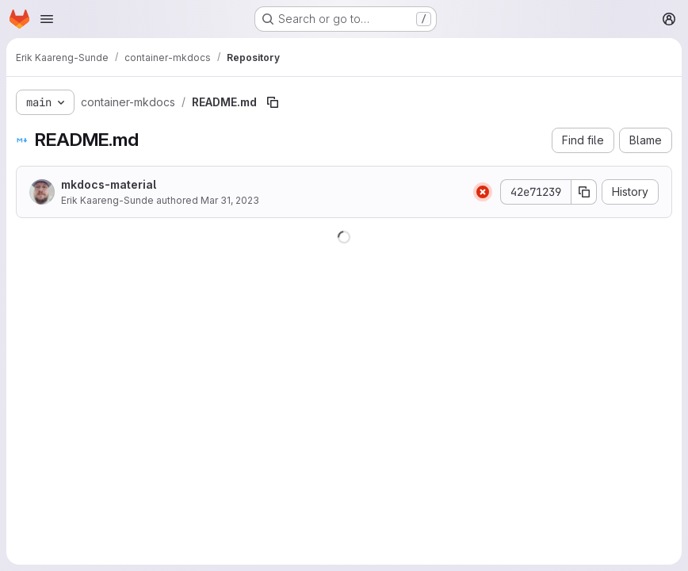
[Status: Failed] (482, 191)
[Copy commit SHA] (584, 192)
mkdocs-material (108, 184)
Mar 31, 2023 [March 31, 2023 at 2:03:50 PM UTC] (230, 200)
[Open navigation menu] (46, 19)
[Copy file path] (272, 102)
